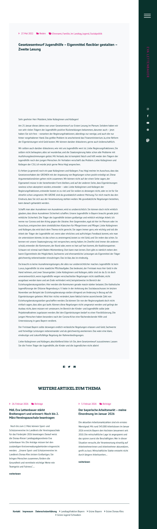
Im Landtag (76, 33)
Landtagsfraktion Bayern (71, 511)
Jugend (85, 33)
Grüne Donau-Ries (114, 511)
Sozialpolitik (96, 33)
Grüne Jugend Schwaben (68, 514)
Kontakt (16, 511)
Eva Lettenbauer (148, 62)
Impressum (28, 511)
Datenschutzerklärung (46, 511)
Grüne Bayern (94, 511)
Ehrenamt (57, 33)
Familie (66, 33)
